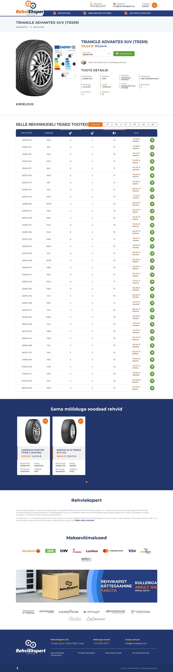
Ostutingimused (113, 653)
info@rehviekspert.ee (124, 6)
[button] (86, 482)
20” (153, 124)
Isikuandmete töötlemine (57, 654)
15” (107, 124)
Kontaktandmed (140, 653)
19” (143, 124)
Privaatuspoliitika (86, 653)
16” (116, 124)
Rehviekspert (22, 27)
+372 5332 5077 (98, 6)
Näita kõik (95, 124)
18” (134, 124)
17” (125, 124)
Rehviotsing (38, 27)
